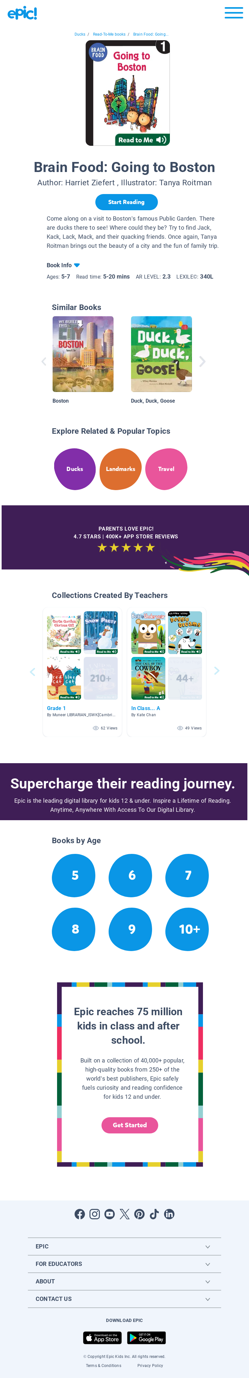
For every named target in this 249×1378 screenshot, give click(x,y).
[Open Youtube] (109, 1214)
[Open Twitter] (124, 1214)
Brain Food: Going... (151, 34)
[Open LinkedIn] (169, 1214)
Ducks (80, 34)
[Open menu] (234, 14)
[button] (82, 672)
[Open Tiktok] (154, 1214)
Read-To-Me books (109, 34)
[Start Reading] (126, 202)
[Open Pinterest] (139, 1214)
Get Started (130, 1125)
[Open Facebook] (80, 1214)
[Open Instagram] (94, 1214)
